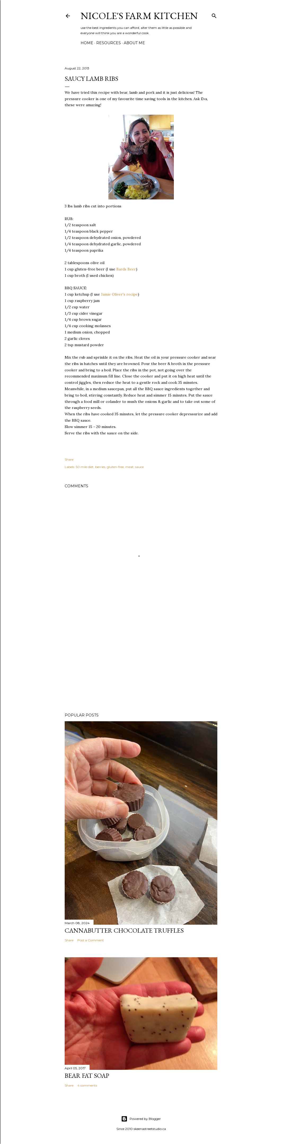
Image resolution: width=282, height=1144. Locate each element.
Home (87, 43)
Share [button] (69, 459)
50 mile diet (85, 467)
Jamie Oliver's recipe (119, 294)
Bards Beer (126, 269)
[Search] (214, 15)
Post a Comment (90, 940)
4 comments (87, 1085)
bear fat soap (87, 1075)
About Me (134, 43)
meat (129, 467)
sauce (139, 467)
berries (100, 467)
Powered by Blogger (141, 1119)
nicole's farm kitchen (139, 16)
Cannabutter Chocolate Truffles (124, 930)
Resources (108, 43)
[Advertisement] (141, 662)
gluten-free (115, 467)
